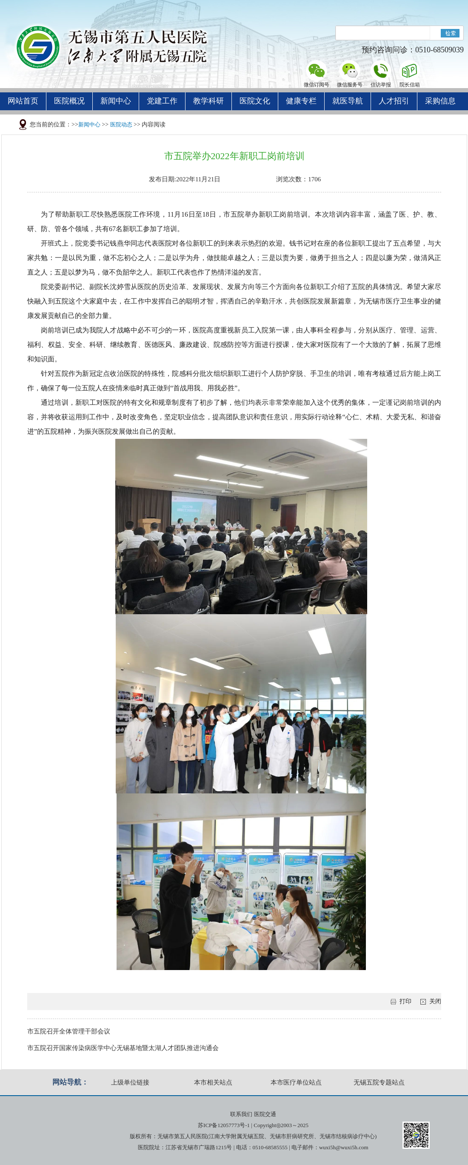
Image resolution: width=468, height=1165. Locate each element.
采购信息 (440, 101)
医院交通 (265, 1114)
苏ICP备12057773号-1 (224, 1125)
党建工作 (162, 101)
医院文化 (255, 101)
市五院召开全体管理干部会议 (68, 1031)
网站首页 (23, 101)
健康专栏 (301, 101)
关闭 (435, 1001)
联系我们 (241, 1114)
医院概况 (69, 101)
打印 (405, 1001)
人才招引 (394, 101)
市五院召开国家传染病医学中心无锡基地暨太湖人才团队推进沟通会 (123, 1048)
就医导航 (347, 101)
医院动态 (121, 124)
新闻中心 (115, 101)
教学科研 (208, 101)
